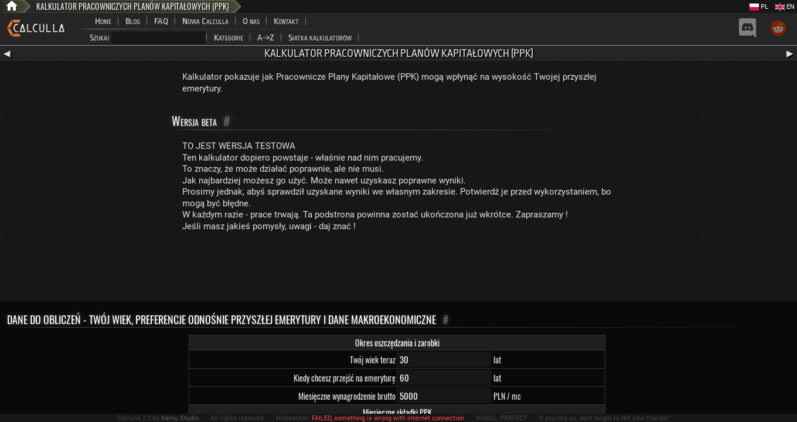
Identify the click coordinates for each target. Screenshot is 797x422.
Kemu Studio (180, 418)
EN (785, 7)
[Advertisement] (398, 269)
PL (759, 7)
